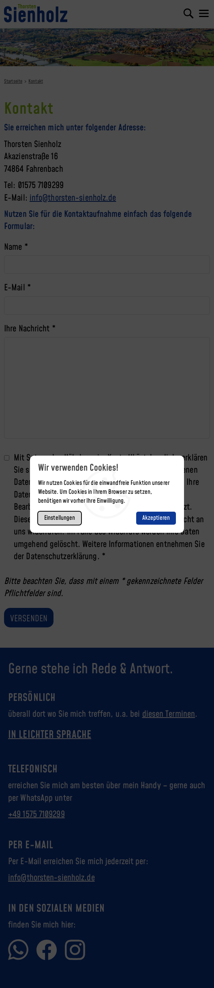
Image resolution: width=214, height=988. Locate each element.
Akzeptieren (156, 518)
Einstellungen (59, 518)
